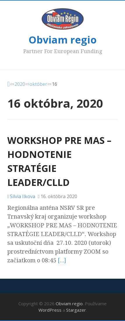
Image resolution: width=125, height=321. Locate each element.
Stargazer (76, 310)
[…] (62, 260)
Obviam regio (63, 39)
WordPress (49, 310)
